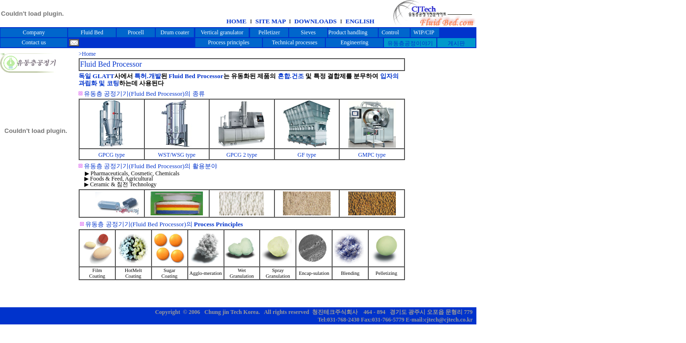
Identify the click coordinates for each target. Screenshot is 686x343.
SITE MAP (269, 21)
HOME (236, 21)
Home (89, 53)
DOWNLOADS (316, 21)
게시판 (456, 43)
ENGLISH (359, 21)
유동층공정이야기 (410, 43)
